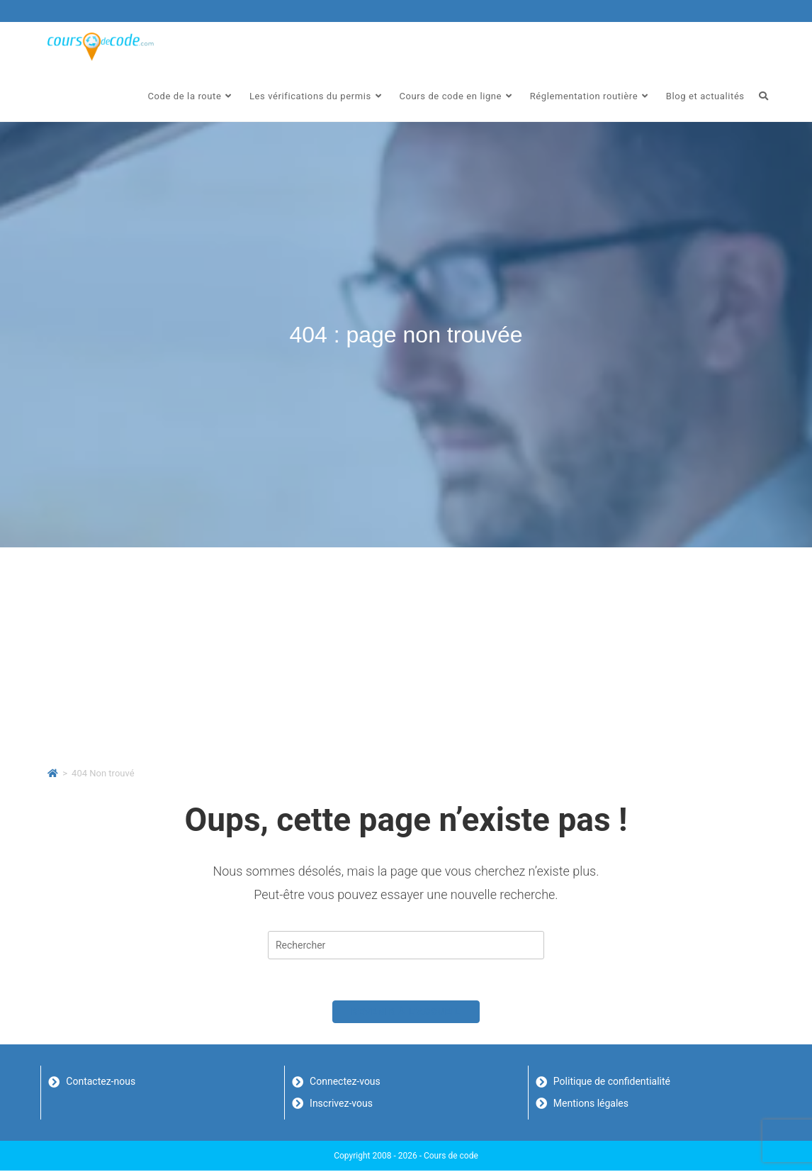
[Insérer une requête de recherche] (406, 945)
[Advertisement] (406, 653)
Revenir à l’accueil (406, 1013)
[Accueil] (52, 773)
